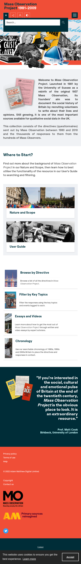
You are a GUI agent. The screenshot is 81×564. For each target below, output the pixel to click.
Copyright (8, 480)
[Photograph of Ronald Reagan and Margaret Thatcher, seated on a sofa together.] (37, 348)
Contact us (8, 484)
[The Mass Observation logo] (13, 499)
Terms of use (9, 457)
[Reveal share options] (13, 15)
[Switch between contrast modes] (27, 15)
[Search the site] (32, 22)
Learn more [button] (29, 559)
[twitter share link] (5, 530)
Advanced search (13, 28)
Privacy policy (10, 454)
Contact (40, 547)
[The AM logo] (23, 516)
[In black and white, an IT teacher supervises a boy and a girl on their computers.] (40, 236)
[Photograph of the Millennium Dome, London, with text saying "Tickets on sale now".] (40, 278)
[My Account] (20, 15)
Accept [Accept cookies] (70, 557)
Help (5, 461)
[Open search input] (6, 15)
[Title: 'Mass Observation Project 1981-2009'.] (40, 6)
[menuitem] (40, 547)
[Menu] (75, 15)
